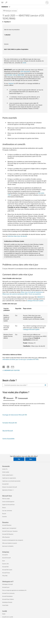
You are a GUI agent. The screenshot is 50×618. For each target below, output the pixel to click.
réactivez (11, 83)
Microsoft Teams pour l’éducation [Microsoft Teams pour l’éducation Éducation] (10, 531)
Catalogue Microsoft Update (31, 329)
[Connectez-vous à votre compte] (47, 2)
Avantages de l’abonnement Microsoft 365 (15, 415)
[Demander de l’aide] (6, 2)
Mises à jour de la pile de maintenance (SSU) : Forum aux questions (22, 294)
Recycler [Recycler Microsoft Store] (4, 513)
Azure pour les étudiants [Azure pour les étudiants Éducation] (7, 546)
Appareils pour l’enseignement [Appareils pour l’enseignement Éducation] (9, 528)
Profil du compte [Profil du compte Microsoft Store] (6, 498)
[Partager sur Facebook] (4, 366)
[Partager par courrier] (11, 366)
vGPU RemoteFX (25, 71)
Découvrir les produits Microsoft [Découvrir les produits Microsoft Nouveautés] (9, 487)
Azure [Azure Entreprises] (3, 560)
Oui (19, 459)
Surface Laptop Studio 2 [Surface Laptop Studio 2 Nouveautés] (7, 475)
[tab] (9, 398)
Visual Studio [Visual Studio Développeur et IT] (5, 605)
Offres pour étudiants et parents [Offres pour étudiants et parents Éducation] (9, 543)
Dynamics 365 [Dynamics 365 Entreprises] (5, 563)
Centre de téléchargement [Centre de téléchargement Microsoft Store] (8, 501)
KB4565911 (41, 297)
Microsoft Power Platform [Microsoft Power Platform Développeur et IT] (8, 599)
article (24, 63)
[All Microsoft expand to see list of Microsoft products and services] (2, 2)
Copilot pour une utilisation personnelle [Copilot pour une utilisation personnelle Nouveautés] (11, 481)
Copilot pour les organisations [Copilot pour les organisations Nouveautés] (9, 478)
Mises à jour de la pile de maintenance (32, 292)
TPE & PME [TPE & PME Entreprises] (4, 575)
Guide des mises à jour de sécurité (17, 236)
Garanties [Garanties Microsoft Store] (4, 516)
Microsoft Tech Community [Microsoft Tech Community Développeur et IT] (8, 593)
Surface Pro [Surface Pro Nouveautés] (4, 469)
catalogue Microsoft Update (35, 300)
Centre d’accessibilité (8, 439)
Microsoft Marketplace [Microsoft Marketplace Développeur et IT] (7, 596)
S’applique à (7, 21)
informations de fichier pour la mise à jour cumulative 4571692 (20, 359)
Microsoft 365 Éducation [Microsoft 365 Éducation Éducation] (7, 534)
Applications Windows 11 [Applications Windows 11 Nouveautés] (8, 490)
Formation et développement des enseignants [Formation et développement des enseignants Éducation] (12, 540)
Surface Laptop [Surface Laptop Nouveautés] (5, 472)
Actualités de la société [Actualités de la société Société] (7, 617)
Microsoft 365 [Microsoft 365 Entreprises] (5, 566)
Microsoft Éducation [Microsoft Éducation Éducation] (6, 525)
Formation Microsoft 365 (10, 423)
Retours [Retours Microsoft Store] (4, 507)
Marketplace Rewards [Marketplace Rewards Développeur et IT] (7, 602)
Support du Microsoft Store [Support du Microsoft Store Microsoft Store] (8, 504)
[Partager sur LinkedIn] (7, 366)
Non (30, 459)
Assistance (4, 7)
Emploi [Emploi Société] (3, 614)
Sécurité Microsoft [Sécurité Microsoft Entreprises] (6, 557)
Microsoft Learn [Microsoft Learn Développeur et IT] (5, 587)
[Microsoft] (24, 1)
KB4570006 (21, 75)
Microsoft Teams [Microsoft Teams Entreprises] (6, 572)
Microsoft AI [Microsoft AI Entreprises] (5, 554)
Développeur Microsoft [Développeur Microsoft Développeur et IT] (7, 584)
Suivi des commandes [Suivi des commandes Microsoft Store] (7, 510)
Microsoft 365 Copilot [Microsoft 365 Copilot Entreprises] (7, 569)
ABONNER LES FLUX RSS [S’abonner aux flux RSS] (12, 370)
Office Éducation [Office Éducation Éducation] (6, 537)
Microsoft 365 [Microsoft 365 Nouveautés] (5, 484)
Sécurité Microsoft (8, 431)
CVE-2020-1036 (11, 75)
